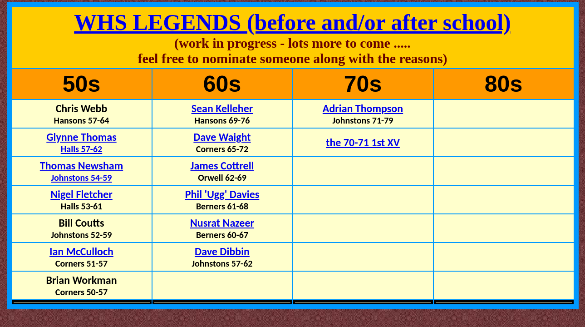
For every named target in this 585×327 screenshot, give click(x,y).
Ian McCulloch (81, 251)
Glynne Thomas (81, 142)
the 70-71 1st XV (363, 142)
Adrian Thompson (363, 108)
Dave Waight (222, 137)
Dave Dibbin (222, 251)
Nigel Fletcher (81, 194)
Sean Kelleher (222, 108)
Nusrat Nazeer (222, 222)
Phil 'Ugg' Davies (222, 194)
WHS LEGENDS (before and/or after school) (292, 22)
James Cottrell (222, 165)
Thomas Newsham (81, 171)
